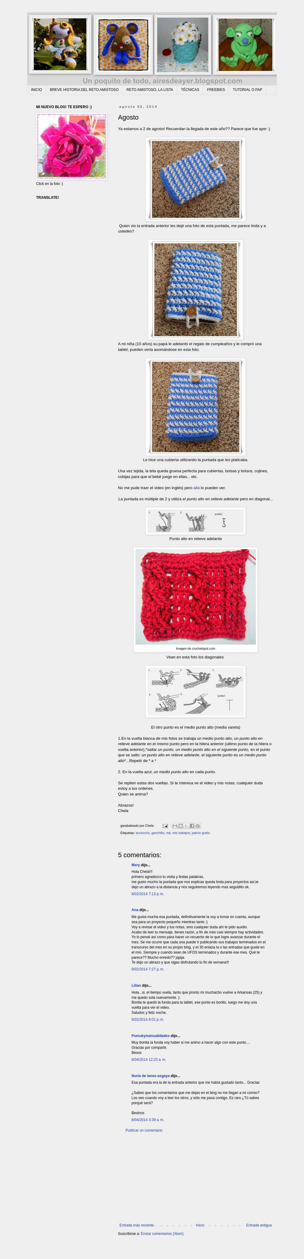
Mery (136, 865)
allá (197, 488)
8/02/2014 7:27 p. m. (148, 969)
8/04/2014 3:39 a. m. (148, 1120)
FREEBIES (216, 90)
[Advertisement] (195, 1178)
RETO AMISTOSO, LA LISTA (149, 90)
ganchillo (157, 833)
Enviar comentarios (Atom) (162, 1234)
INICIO (36, 90)
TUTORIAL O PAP (247, 90)
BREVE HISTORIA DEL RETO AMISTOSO (84, 90)
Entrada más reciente (136, 1225)
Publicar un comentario (144, 1130)
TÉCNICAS (190, 90)
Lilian (136, 985)
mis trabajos (181, 833)
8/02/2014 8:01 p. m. (148, 1019)
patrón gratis (201, 833)
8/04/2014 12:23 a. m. (149, 1059)
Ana (135, 910)
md (168, 833)
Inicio (200, 1225)
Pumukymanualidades (151, 1036)
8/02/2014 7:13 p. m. (148, 894)
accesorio (143, 833)
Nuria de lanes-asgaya (151, 1076)
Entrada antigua (259, 1225)
